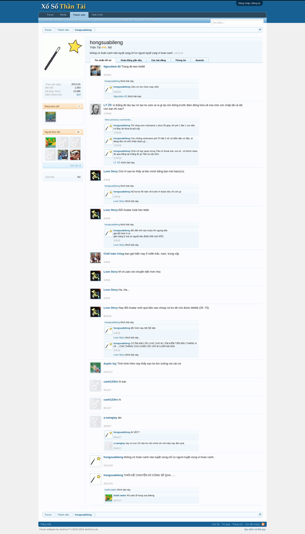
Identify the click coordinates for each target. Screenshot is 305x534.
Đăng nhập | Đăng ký (249, 3)
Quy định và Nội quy (255, 529)
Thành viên (79, 15)
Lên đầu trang (252, 524)
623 (78, 94)
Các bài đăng (158, 60)
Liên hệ (215, 524)
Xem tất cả (75, 165)
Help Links (97, 14)
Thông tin (180, 60)
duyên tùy (110, 363)
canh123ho (111, 381)
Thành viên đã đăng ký (79, 20)
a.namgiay (110, 417)
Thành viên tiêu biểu (52, 20)
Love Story (111, 171)
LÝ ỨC (108, 105)
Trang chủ (237, 524)
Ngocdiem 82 (112, 66)
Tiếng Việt (45, 524)
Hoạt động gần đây (131, 60)
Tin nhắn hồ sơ (103, 60)
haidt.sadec (110, 489)
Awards (199, 60)
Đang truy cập (102, 20)
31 (78, 132)
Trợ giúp (226, 524)
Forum (50, 14)
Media (63, 14)
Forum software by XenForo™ (68, 529)
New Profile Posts (147, 20)
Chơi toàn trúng (114, 253)
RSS (263, 524)
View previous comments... (118, 119)
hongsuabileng (112, 81)
